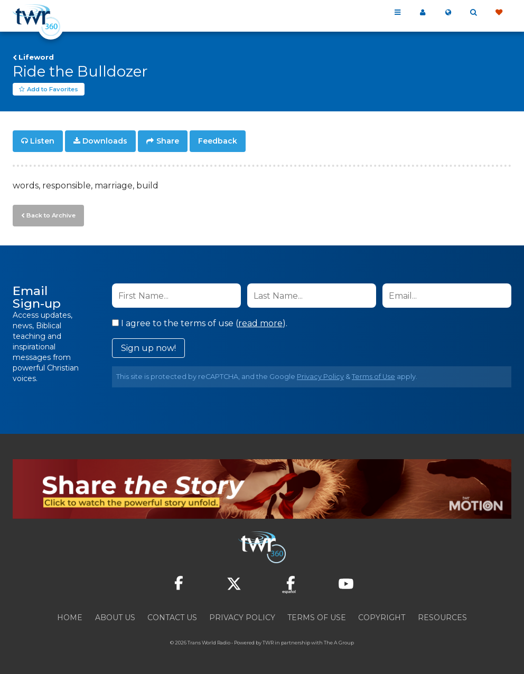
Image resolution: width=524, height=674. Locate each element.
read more (260, 323)
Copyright (381, 617)
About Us (115, 617)
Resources (442, 617)
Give (498, 12)
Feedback (217, 141)
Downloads (104, 141)
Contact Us (172, 617)
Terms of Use (373, 376)
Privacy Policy (320, 376)
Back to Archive (50, 215)
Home (69, 617)
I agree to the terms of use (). (199, 323)
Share (167, 141)
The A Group (339, 642)
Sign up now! (148, 348)
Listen (42, 141)
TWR (268, 642)
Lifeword (36, 57)
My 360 (422, 12)
